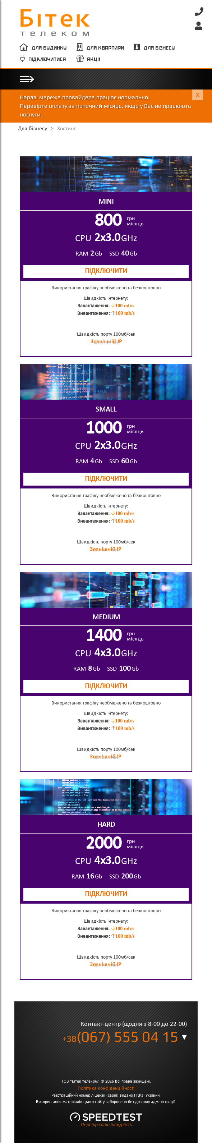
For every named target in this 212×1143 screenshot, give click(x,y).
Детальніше (106, 342)
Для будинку (49, 48)
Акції (94, 59)
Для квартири (105, 48)
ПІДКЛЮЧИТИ (106, 271)
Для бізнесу (159, 48)
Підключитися (47, 59)
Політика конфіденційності (106, 1088)
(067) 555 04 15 (120, 1036)
